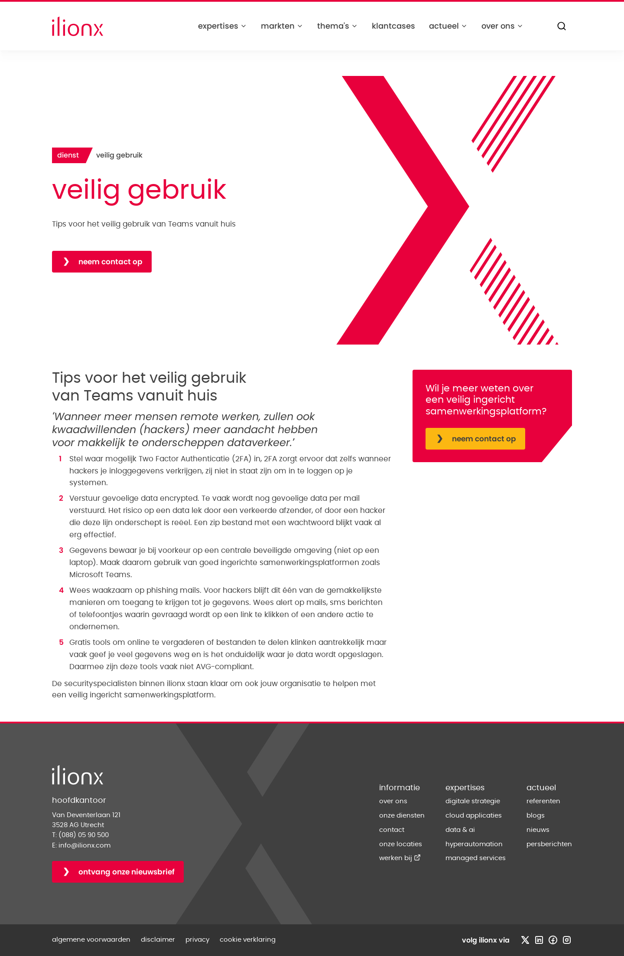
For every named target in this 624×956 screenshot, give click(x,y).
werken (400, 858)
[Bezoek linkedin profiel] (539, 940)
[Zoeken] (561, 26)
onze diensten (402, 815)
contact (391, 830)
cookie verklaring (248, 939)
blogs (535, 815)
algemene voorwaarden (91, 939)
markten (282, 25)
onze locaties (400, 844)
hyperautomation (474, 844)
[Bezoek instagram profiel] (567, 940)
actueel (448, 25)
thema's (337, 25)
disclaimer (158, 939)
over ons (502, 25)
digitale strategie (472, 801)
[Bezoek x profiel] (525, 940)
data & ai (460, 830)
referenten (543, 801)
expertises (222, 25)
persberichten (549, 844)
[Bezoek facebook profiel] (553, 940)
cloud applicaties (473, 815)
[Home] (77, 26)
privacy (197, 939)
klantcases (393, 25)
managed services (475, 858)
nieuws (537, 830)
